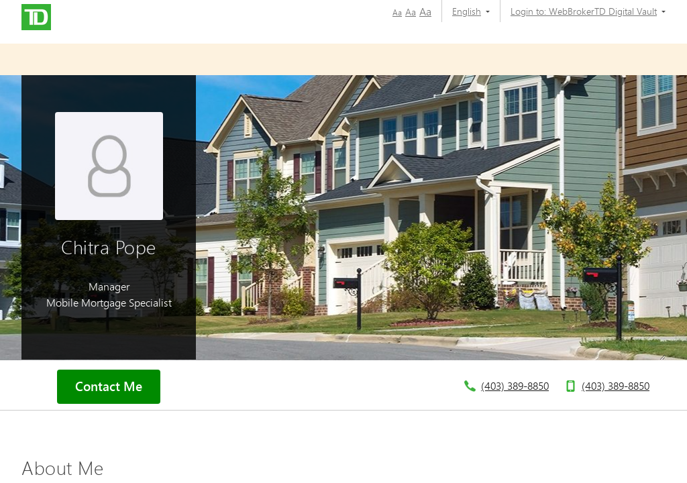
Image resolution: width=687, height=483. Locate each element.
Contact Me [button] (108, 386)
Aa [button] (397, 12)
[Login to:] (583, 11)
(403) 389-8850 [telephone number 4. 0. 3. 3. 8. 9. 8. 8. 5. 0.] (515, 385)
